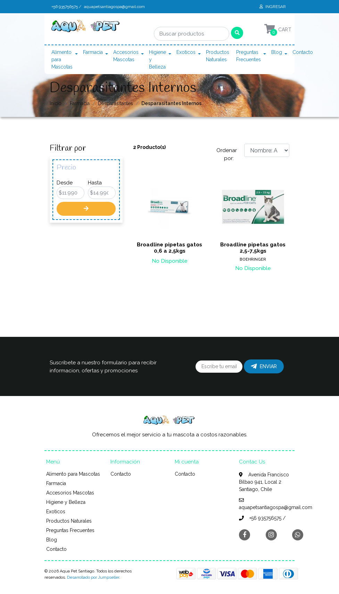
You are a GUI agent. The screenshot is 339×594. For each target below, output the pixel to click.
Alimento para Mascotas (62, 59)
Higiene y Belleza (157, 59)
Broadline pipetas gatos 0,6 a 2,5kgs (169, 247)
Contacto (302, 52)
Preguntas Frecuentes (248, 55)
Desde (65, 183)
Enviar (264, 366)
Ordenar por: (226, 154)
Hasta (95, 183)
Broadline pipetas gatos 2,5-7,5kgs (253, 247)
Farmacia (93, 52)
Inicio (55, 103)
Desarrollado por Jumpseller (93, 577)
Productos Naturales (217, 55)
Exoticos (186, 52)
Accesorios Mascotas (126, 55)
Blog (276, 52)
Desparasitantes (115, 103)
